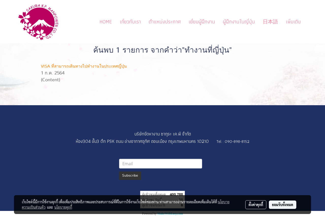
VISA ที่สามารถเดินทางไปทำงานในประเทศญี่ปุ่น (84, 66)
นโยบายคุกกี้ (63, 207)
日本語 (270, 22)
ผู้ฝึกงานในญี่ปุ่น (239, 22)
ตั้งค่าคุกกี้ (256, 204)
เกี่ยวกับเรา (130, 22)
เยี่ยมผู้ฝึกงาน (202, 22)
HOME (106, 22)
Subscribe (130, 175)
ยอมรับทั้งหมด (282, 204)
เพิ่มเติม (293, 22)
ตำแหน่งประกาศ (165, 22)
